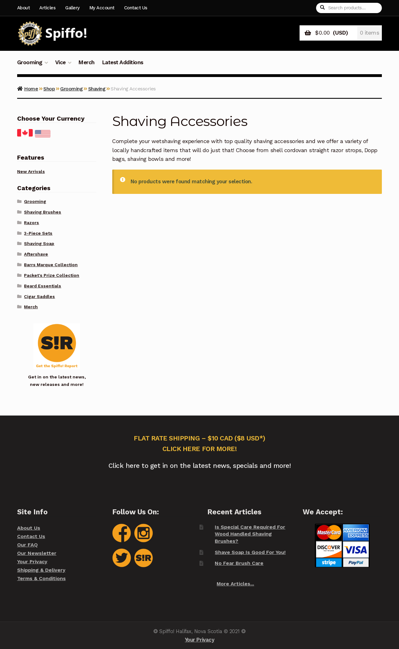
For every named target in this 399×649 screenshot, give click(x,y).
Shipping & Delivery (41, 570)
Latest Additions (122, 62)
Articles (47, 8)
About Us (28, 528)
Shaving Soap (39, 243)
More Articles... (235, 584)
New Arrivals (31, 171)
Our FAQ (27, 545)
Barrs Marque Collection (51, 264)
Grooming (29, 62)
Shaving (97, 89)
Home (31, 89)
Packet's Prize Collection (51, 275)
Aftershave (36, 254)
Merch (86, 62)
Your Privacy (32, 562)
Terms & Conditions (41, 578)
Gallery (72, 8)
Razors (31, 222)
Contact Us (135, 8)
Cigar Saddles (39, 296)
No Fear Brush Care (239, 563)
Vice (60, 62)
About (23, 8)
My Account (101, 8)
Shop (49, 89)
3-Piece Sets (38, 233)
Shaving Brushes (42, 211)
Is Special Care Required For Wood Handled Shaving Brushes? (250, 534)
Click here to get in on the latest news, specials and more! (199, 465)
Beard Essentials (42, 285)
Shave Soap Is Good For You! (250, 552)
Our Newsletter (36, 553)
